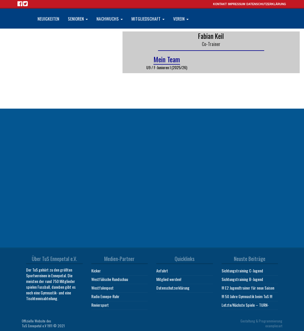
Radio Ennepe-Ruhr (105, 296)
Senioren (78, 18)
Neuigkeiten (48, 18)
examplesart (273, 325)
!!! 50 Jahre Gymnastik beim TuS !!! (247, 296)
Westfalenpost (102, 288)
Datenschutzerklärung (266, 4)
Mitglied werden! (168, 279)
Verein (181, 18)
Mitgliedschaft (148, 18)
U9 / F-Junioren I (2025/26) (166, 67)
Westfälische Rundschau (109, 279)
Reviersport (100, 305)
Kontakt (220, 4)
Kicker (96, 271)
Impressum (236, 4)
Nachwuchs (109, 18)
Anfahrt (162, 271)
